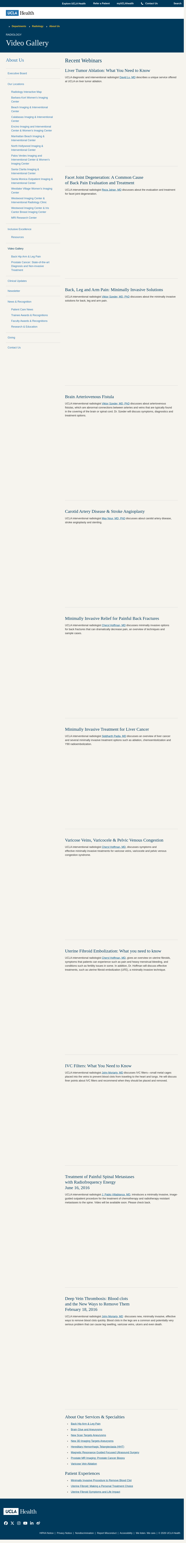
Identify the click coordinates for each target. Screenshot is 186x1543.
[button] (74, 3)
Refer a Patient (101, 3)
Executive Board (17, 73)
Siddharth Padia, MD (114, 736)
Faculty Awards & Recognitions (29, 320)
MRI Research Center (24, 217)
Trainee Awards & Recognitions (29, 315)
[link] (6, 1523)
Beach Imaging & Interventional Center (29, 109)
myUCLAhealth (125, 3)
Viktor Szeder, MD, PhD (116, 296)
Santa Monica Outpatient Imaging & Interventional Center (32, 181)
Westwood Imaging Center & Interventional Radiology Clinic (29, 200)
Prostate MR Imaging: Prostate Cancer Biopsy (98, 1458)
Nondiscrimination (84, 1533)
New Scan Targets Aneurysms (88, 1435)
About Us (54, 26)
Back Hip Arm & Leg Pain (26, 256)
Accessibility (126, 1533)
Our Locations (16, 84)
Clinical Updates (17, 280)
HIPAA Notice (47, 1533)
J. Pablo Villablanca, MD (116, 1194)
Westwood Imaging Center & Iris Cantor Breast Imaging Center (30, 210)
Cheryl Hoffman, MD (114, 625)
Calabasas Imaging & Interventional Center (32, 119)
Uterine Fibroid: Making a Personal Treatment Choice (102, 1486)
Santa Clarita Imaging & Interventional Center (25, 171)
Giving (11, 337)
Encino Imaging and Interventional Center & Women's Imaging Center (31, 128)
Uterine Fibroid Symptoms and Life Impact (95, 1491)
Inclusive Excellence (19, 229)
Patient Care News (22, 309)
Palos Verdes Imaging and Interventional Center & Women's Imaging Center (30, 159)
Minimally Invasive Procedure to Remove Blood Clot (101, 1480)
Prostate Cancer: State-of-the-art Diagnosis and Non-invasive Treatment (30, 266)
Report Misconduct (107, 1533)
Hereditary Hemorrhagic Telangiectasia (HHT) (97, 1446)
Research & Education (24, 326)
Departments (19, 26)
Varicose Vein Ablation (84, 1463)
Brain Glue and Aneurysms (86, 1429)
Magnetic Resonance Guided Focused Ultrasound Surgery (105, 1452)
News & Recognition (19, 301)
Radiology (37, 26)
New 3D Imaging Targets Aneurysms (92, 1440)
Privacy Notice (64, 1533)
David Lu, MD (128, 77)
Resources (17, 237)
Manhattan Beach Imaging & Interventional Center (27, 138)
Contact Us (151, 3)
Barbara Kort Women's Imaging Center (29, 99)
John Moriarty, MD (112, 1072)
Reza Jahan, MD (111, 189)
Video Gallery (15, 248)
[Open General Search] (176, 3)
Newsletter (14, 290)
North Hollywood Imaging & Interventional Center (27, 148)
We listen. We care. (146, 1533)
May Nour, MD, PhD (113, 518)
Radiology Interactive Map (26, 91)
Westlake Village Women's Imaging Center (31, 190)
